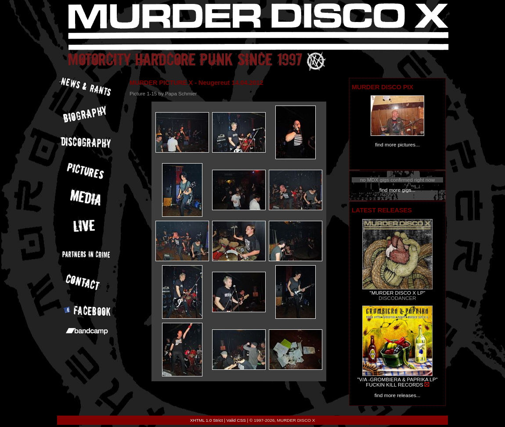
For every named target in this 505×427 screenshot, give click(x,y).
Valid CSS (236, 420)
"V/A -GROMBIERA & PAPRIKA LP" (397, 379)
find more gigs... (397, 190)
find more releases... (398, 395)
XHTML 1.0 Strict (206, 420)
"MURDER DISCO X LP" (398, 293)
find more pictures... (397, 144)
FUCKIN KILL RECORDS (394, 384)
